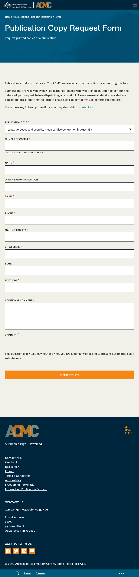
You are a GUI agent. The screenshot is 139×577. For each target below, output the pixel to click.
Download (35, 444)
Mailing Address (15, 230)
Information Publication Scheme (26, 489)
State (8, 263)
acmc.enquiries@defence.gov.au (26, 509)
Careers (41, 573)
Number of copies (16, 139)
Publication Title (16, 122)
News (27, 573)
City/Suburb (12, 247)
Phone (9, 213)
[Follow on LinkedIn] (24, 551)
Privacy (9, 471)
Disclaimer (12, 466)
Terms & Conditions (17, 476)
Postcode (11, 280)
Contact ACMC (14, 458)
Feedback (11, 462)
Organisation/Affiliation (21, 179)
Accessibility (13, 480)
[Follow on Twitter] (16, 551)
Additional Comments (19, 300)
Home (8, 16)
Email (8, 196)
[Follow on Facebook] (8, 551)
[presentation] (33, 367)
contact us (86, 107)
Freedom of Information (20, 484)
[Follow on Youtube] (32, 551)
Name (8, 163)
